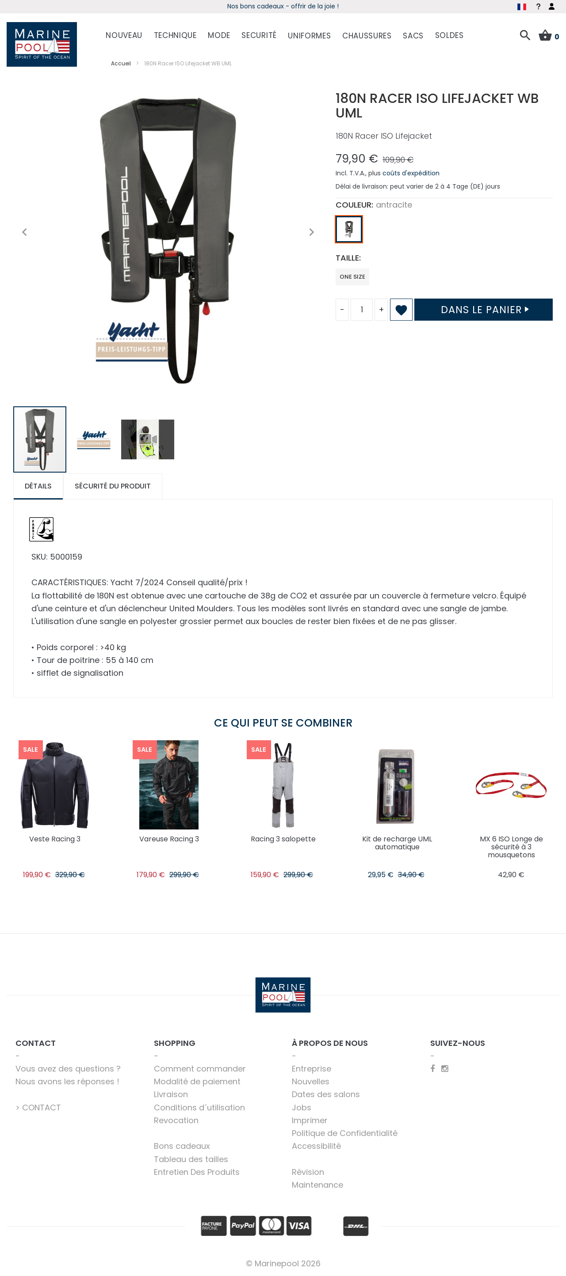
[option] (349, 229)
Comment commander (200, 1068)
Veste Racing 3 (54, 839)
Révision (308, 1172)
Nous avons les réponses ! (67, 1081)
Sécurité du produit (113, 486)
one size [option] (352, 277)
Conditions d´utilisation (199, 1107)
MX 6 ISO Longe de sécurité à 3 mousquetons (511, 847)
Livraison (171, 1094)
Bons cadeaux (182, 1145)
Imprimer (310, 1120)
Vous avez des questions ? (68, 1068)
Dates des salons (326, 1094)
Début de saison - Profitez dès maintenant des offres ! (274, 6)
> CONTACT (38, 1107)
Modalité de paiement (197, 1081)
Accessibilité (316, 1145)
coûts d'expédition (411, 173)
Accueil (121, 63)
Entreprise (311, 1068)
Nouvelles (310, 1081)
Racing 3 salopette (283, 839)
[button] (24, 232)
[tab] (38, 486)
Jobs (301, 1107)
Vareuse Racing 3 (169, 839)
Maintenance (317, 1184)
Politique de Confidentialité (345, 1133)
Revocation (176, 1120)
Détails (38, 486)
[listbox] (444, 231)
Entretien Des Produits (197, 1172)
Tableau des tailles (191, 1159)
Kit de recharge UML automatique (397, 843)
